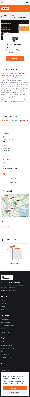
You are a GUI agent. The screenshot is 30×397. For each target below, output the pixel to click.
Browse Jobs (5, 319)
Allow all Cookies (15, 388)
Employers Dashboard (8, 348)
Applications (4, 351)
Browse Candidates (7, 322)
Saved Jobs (4, 329)
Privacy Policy (5, 332)
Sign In (26, 8)
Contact (3, 303)
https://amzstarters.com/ (10, 168)
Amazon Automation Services (13, 46)
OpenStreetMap (20, 216)
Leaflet (14, 216)
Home (12, 15)
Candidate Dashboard (7, 325)
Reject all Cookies (15, 392)
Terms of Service (6, 357)
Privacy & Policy (6, 370)
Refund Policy (5, 354)
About (3, 300)
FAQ (2, 367)
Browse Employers (6, 345)
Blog (2, 309)
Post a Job (4, 342)
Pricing (3, 306)
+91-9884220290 (14, 283)
